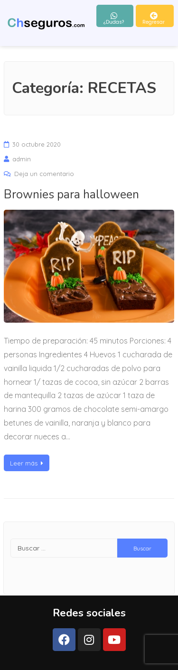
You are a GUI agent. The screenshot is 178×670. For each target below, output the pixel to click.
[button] (114, 16)
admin (21, 159)
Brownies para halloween (71, 194)
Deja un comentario (44, 173)
